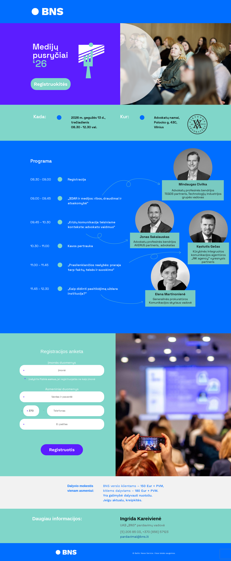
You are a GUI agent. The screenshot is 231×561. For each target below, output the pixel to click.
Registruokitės (50, 84)
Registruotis (62, 449)
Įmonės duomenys (62, 363)
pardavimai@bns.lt (134, 536)
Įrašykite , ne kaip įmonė (62, 379)
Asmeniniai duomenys (62, 389)
